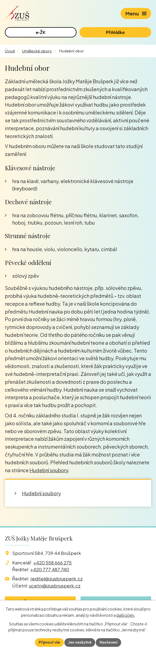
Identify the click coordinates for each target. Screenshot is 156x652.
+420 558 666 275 (52, 562)
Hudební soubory (48, 470)
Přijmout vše (49, 642)
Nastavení (108, 642)
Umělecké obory (37, 50)
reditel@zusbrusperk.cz (56, 578)
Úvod (10, 50)
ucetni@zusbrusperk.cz (55, 586)
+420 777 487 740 (49, 569)
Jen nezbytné (79, 642)
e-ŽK (41, 32)
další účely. (125, 615)
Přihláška (115, 32)
